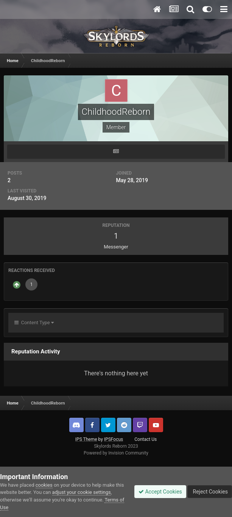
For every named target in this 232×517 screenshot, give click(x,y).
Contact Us (145, 439)
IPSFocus (113, 439)
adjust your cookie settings (81, 492)
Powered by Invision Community (116, 453)
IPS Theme (86, 439)
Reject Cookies (210, 492)
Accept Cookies (160, 492)
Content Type (34, 322)
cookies (44, 485)
